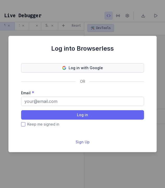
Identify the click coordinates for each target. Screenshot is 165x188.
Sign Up (83, 142)
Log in (82, 115)
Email (26, 93)
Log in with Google (82, 68)
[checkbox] (23, 124)
